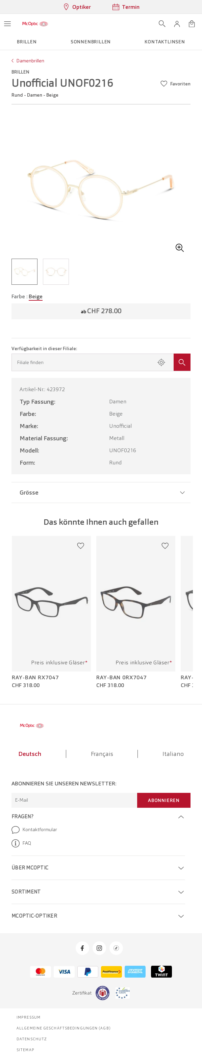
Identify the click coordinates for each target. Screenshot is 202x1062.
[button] (177, 23)
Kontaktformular (34, 830)
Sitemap (25, 1049)
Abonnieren (164, 800)
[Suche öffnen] (162, 23)
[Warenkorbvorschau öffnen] (191, 23)
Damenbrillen (30, 61)
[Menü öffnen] (7, 23)
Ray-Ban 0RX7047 (121, 677)
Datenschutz (32, 1039)
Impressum (29, 1017)
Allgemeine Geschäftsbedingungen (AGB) (64, 1028)
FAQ (21, 843)
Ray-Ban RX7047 (35, 677)
